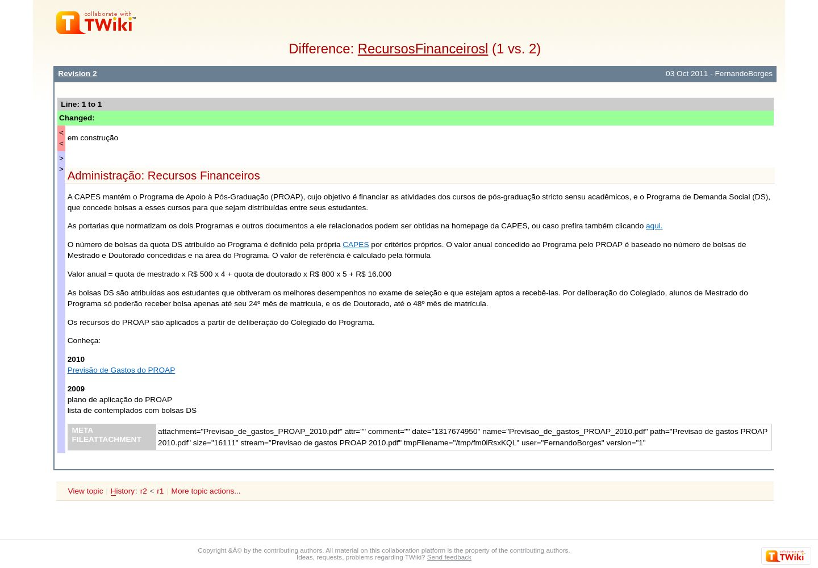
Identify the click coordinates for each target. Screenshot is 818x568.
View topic (85, 491)
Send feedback (449, 557)
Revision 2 (77, 73)
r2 (143, 491)
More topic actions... (206, 491)
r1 (160, 491)
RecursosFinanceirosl (423, 48)
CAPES (356, 244)
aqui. (654, 226)
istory (123, 491)
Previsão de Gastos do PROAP (122, 370)
